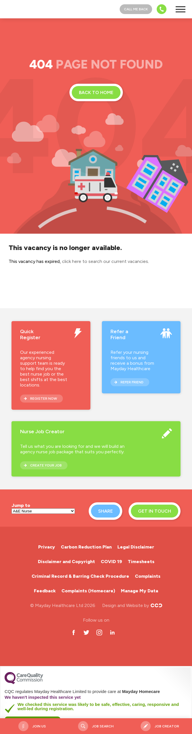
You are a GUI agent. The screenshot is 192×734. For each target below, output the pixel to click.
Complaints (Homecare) (88, 591)
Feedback (45, 591)
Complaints (147, 576)
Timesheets (141, 561)
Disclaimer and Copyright (66, 561)
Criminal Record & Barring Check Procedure (80, 576)
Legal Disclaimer (135, 547)
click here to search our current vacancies (105, 261)
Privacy (46, 547)
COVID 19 (111, 561)
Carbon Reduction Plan (86, 547)
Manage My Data (139, 591)
